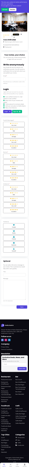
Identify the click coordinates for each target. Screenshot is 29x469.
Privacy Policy (5, 347)
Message (5, 278)
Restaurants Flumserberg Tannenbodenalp (6, 392)
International (12, 45)
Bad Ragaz (4, 442)
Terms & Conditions (6, 349)
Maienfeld (4, 452)
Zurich (3, 437)
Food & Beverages (8, 120)
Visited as (6, 221)
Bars (17, 440)
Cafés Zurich (19, 408)
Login (7, 111)
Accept (5, 9)
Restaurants (20, 437)
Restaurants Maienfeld (4, 400)
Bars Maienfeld (19, 394)
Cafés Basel (18, 420)
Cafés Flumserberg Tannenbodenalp (20, 417)
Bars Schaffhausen (20, 382)
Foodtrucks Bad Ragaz (5, 416)
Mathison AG (16, 459)
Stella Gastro (7, 325)
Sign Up (17, 111)
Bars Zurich (18, 379)
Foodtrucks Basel (6, 426)
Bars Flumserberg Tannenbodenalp (20, 388)
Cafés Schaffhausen (21, 411)
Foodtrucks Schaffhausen (5, 412)
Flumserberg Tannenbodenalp (6, 446)
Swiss (17, 45)
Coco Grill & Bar (9, 40)
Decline (12, 9)
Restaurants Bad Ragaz (6, 387)
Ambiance (6, 184)
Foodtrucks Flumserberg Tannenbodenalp (6, 421)
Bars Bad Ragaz (19, 384)
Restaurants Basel (6, 397)
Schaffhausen (5, 440)
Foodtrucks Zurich (6, 408)
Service (5, 152)
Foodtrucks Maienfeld (4, 429)
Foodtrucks (19, 445)
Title (4, 271)
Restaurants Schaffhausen (5, 383)
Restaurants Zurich (6, 379)
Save (21, 307)
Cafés (18, 442)
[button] (14, 37)
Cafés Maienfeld (20, 423)
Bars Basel (18, 391)
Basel (2, 449)
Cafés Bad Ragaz (20, 414)
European (6, 45)
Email (5, 76)
